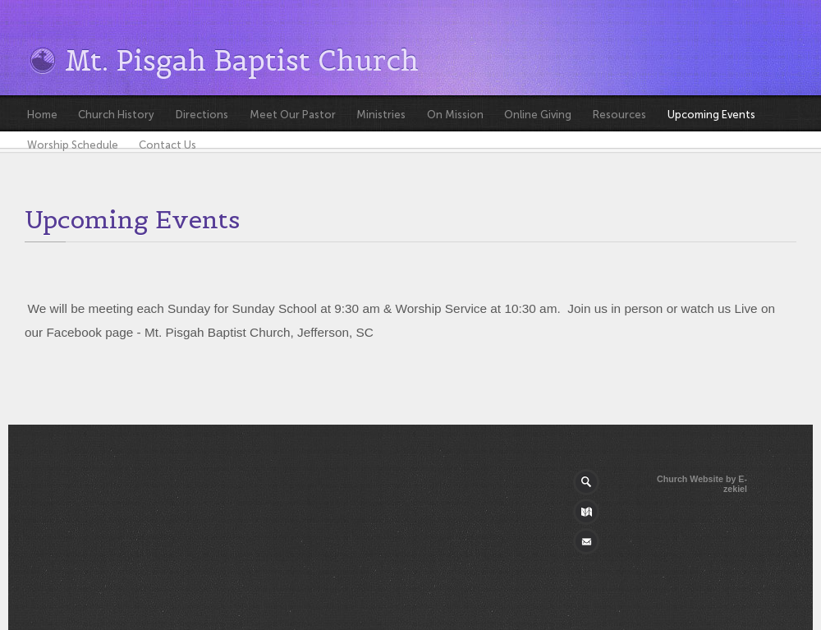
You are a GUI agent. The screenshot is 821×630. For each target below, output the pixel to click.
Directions (202, 114)
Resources (619, 114)
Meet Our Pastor (293, 114)
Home (42, 114)
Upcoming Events (711, 114)
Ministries (381, 114)
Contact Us (167, 145)
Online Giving (537, 114)
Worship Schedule (72, 145)
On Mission (455, 114)
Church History (116, 114)
